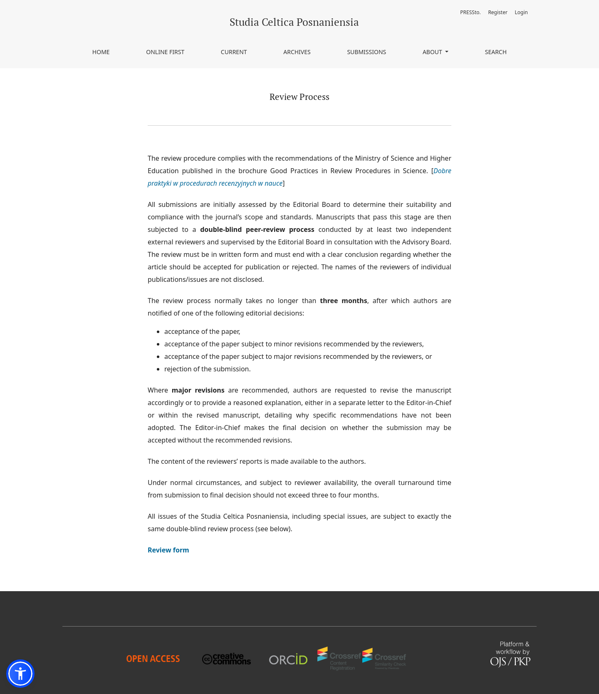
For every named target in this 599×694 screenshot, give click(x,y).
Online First (165, 52)
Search (496, 52)
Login (521, 12)
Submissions (366, 52)
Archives (297, 52)
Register (497, 12)
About (433, 52)
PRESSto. (470, 12)
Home (101, 52)
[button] (20, 674)
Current (234, 52)
